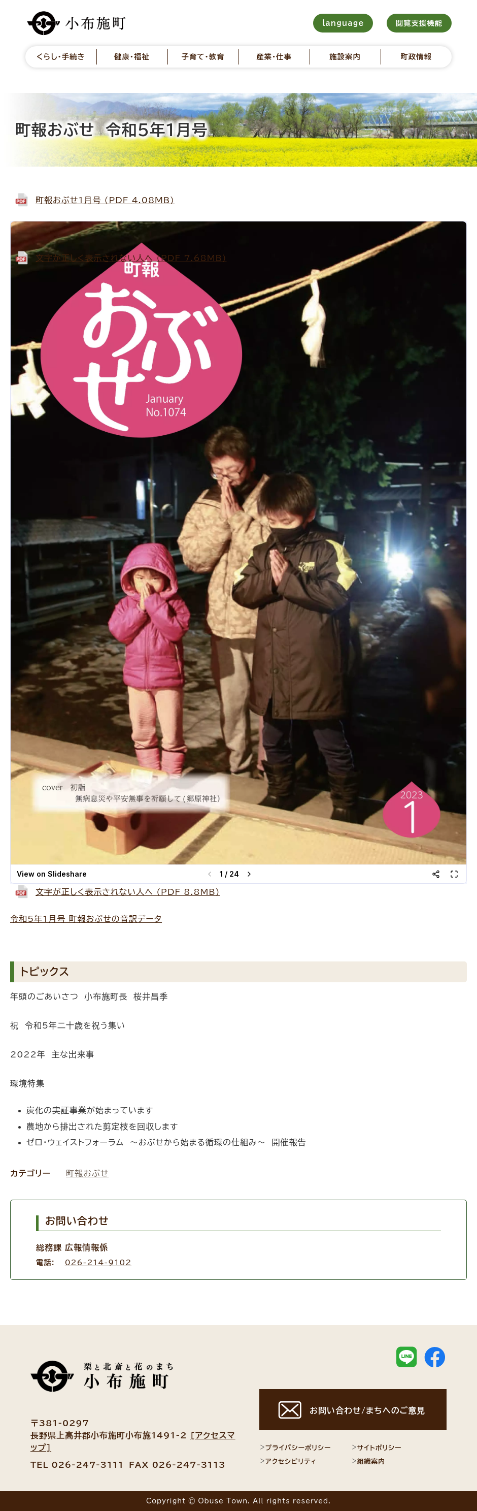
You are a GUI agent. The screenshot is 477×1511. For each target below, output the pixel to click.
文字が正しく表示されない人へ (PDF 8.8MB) (128, 892)
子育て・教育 (202, 56)
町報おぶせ (87, 1173)
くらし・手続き (61, 56)
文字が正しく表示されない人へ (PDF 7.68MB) (131, 258)
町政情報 (416, 56)
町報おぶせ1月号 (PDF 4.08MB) (105, 200)
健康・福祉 (132, 56)
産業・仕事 (274, 56)
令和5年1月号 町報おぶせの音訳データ (86, 919)
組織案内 (368, 1461)
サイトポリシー (376, 1447)
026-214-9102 (98, 1262)
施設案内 (345, 56)
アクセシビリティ (288, 1461)
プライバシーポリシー (295, 1447)
